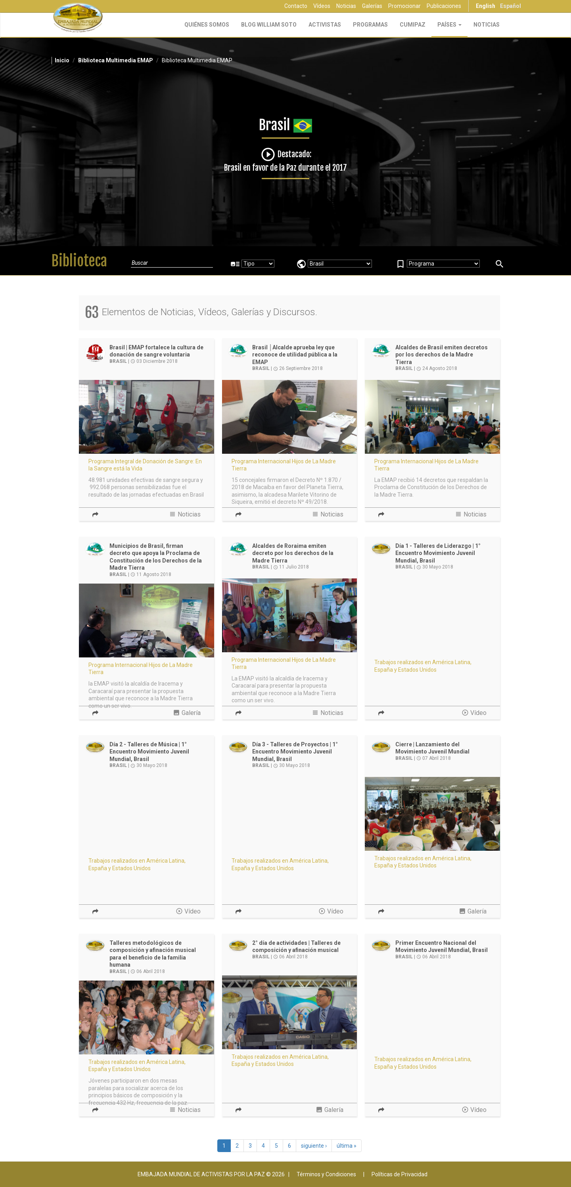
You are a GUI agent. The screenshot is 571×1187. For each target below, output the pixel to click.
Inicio (62, 60)
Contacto (295, 6)
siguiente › (314, 1146)
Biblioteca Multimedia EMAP (115, 60)
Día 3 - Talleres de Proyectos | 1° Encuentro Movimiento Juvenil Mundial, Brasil (295, 751)
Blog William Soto (269, 24)
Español (510, 6)
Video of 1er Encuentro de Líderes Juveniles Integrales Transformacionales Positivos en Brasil (432, 1012)
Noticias (346, 6)
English (485, 6)
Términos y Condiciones (326, 1174)
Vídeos (321, 6)
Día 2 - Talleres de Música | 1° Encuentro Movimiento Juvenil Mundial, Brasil (149, 751)
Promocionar (404, 6)
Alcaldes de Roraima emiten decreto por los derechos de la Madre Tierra (292, 553)
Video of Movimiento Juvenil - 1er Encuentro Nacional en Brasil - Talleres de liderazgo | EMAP (432, 615)
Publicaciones (444, 6)
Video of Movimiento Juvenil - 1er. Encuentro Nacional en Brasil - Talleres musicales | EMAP (146, 814)
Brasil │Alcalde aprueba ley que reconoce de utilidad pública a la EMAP (294, 354)
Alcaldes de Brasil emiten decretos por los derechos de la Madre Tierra (441, 354)
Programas (370, 24)
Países (449, 24)
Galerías (372, 6)
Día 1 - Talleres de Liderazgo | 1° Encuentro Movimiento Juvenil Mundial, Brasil (438, 553)
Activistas (324, 24)
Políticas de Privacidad (399, 1174)
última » (346, 1146)
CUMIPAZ (412, 24)
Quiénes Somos (206, 24)
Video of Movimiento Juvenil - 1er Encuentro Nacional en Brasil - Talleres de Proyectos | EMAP (289, 814)
